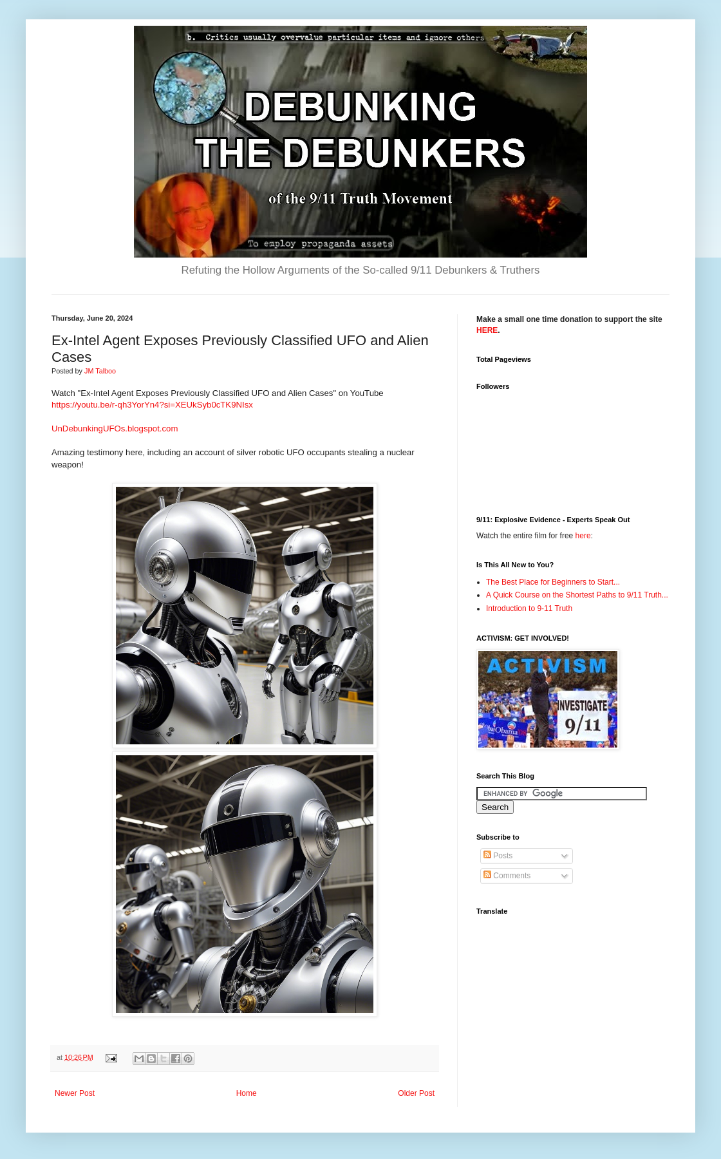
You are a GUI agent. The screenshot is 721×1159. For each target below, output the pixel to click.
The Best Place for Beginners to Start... (553, 582)
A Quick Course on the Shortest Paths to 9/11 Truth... (577, 594)
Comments (506, 875)
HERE (487, 330)
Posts (497, 855)
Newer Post (75, 1093)
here (583, 535)
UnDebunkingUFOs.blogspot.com (115, 428)
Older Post (416, 1093)
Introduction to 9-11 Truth (529, 608)
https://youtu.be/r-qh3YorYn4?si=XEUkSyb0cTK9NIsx (152, 405)
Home (246, 1093)
